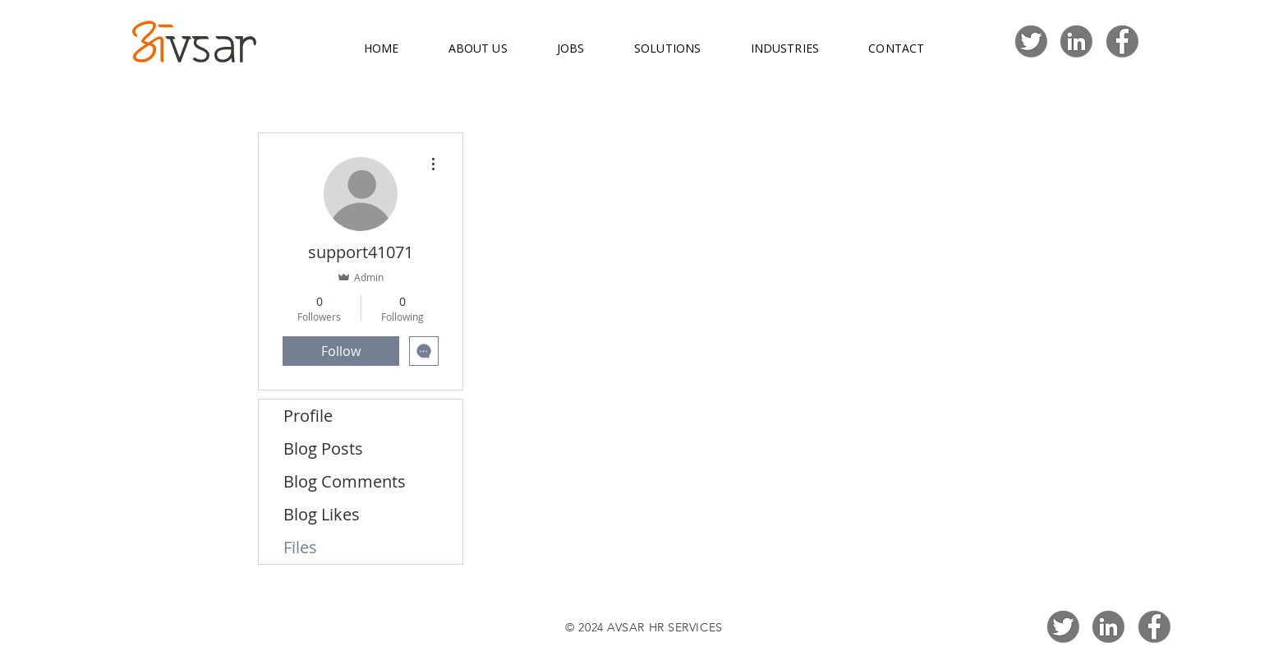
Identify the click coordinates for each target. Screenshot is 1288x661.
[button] (477, 48)
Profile (308, 415)
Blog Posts (323, 448)
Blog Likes (321, 514)
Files (300, 547)
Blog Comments (344, 481)
